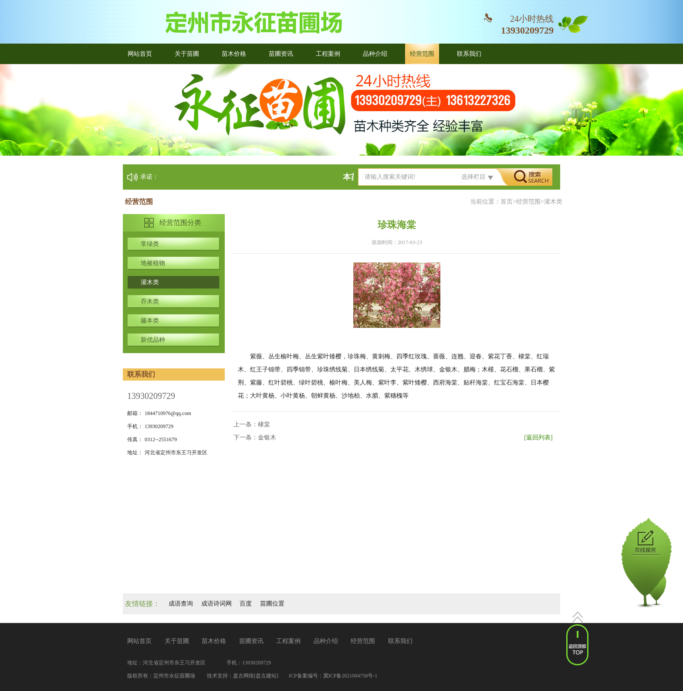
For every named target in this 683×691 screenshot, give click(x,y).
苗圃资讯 (281, 54)
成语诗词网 (216, 603)
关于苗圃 (187, 54)
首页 (506, 201)
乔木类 (150, 301)
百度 (246, 603)
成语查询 (181, 603)
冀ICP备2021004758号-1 (350, 676)
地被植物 (153, 263)
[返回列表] (538, 437)
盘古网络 (243, 676)
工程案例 (328, 54)
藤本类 (150, 320)
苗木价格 (234, 54)
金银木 (267, 437)
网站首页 (140, 54)
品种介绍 (375, 54)
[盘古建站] (266, 676)
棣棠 (264, 424)
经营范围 (422, 54)
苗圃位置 (272, 603)
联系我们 (469, 54)
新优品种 (153, 340)
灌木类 (150, 282)
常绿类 (150, 244)
